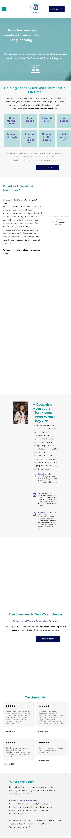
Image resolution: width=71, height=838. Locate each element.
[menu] (4, 9)
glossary (61, 222)
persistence (17, 227)
